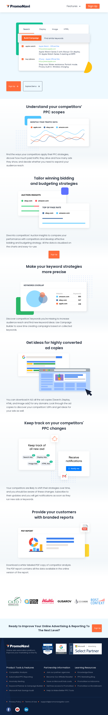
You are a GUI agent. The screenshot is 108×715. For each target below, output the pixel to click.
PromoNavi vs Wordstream (90, 686)
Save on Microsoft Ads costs (59, 681)
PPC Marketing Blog (86, 677)
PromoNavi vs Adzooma (88, 681)
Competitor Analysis (18, 672)
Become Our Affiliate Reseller (60, 677)
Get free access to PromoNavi (60, 686)
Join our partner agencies (58, 672)
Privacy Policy (15, 702)
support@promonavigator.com (55, 702)
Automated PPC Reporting (21, 677)
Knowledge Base (85, 672)
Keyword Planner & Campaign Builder (26, 686)
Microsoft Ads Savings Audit (21, 690)
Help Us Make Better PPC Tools (60, 690)
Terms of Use (31, 702)
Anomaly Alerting (16, 681)
